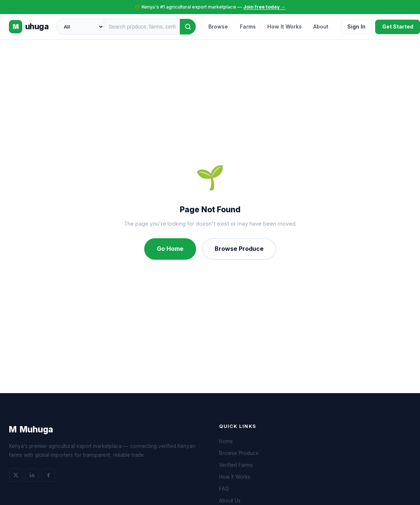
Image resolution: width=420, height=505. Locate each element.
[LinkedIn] (32, 475)
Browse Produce (239, 248)
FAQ (224, 489)
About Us (230, 501)
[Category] (80, 26)
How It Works (284, 26)
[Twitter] (15, 475)
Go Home (170, 248)
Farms (248, 26)
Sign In (356, 26)
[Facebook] (48, 475)
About (320, 26)
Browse (218, 26)
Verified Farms (236, 465)
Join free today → (264, 7)
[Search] (188, 27)
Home (226, 441)
